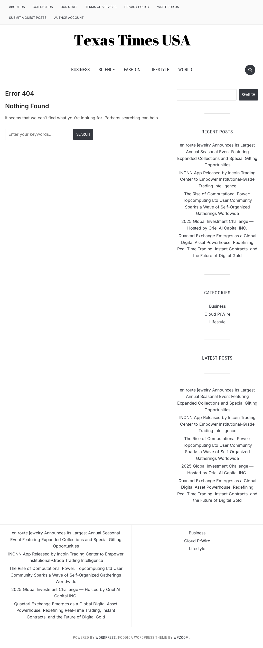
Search (248, 94)
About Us (17, 7)
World (185, 69)
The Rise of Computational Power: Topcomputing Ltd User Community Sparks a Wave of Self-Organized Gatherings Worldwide (66, 575)
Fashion (132, 69)
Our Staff (69, 7)
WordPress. (106, 637)
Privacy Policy (136, 7)
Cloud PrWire (217, 314)
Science (107, 69)
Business (80, 69)
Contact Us (43, 7)
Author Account (69, 18)
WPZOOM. (182, 637)
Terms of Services (101, 7)
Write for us (168, 7)
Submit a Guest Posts (27, 18)
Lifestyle (159, 69)
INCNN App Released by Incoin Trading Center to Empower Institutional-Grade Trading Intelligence (217, 179)
